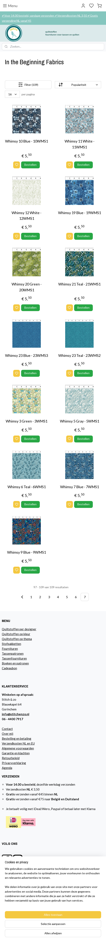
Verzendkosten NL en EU (18, 743)
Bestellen (30, 164)
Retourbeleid (10, 758)
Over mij (7, 733)
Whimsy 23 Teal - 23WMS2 (79, 355)
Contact (7, 729)
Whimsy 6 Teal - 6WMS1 (27, 487)
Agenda (7, 768)
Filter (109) (28, 84)
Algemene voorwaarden (18, 748)
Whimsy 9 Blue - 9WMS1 (26, 552)
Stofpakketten (11, 644)
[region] (53, 886)
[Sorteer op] (78, 85)
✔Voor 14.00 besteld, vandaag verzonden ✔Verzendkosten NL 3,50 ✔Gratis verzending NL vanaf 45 (50, 18)
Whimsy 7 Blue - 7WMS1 (79, 487)
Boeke (6, 663)
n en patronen (19, 663)
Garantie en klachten (16, 753)
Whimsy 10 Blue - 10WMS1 (26, 141)
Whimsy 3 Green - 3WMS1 (26, 421)
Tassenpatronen (13, 653)
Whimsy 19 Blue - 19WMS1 (79, 212)
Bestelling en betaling (16, 738)
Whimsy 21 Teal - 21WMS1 (79, 284)
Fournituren (10, 648)
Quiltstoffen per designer (19, 629)
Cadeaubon (9, 668)
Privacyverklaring (14, 763)
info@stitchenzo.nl (15, 714)
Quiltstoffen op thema (17, 639)
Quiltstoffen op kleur (16, 634)
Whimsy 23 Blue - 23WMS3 (26, 355)
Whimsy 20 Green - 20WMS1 (27, 287)
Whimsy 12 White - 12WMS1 (26, 215)
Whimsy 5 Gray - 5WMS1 (79, 421)
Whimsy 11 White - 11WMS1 (79, 144)
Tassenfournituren (14, 658)
